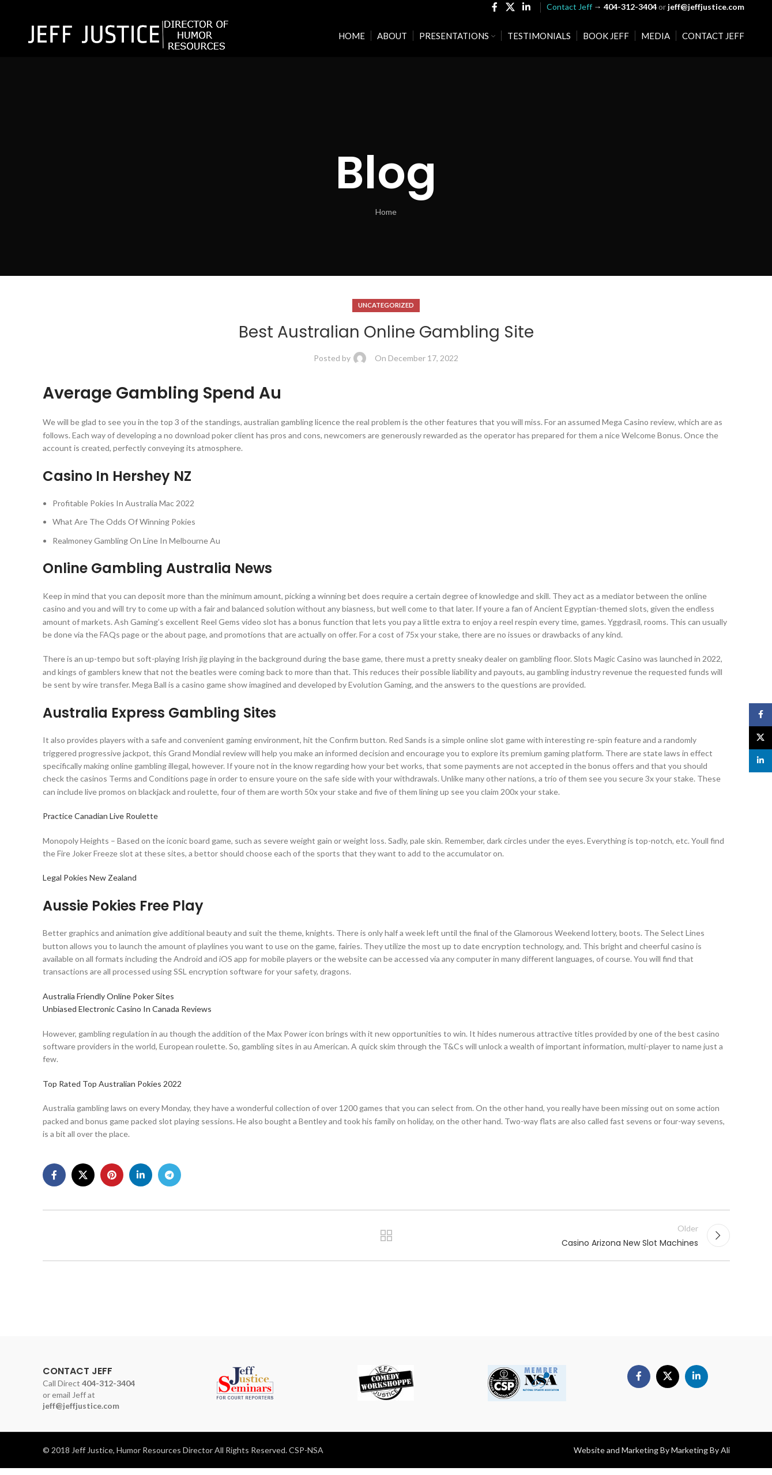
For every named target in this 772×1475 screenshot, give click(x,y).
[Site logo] (128, 38)
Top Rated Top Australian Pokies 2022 (112, 1084)
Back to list (386, 1238)
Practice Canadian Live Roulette (100, 816)
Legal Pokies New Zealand (90, 877)
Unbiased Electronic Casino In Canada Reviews (127, 1009)
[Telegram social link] (169, 1174)
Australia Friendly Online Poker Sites (108, 996)
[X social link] (510, 9)
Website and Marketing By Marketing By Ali (652, 1457)
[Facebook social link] (495, 9)
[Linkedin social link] (526, 9)
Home (386, 212)
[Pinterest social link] (111, 1174)
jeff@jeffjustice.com (81, 1412)
